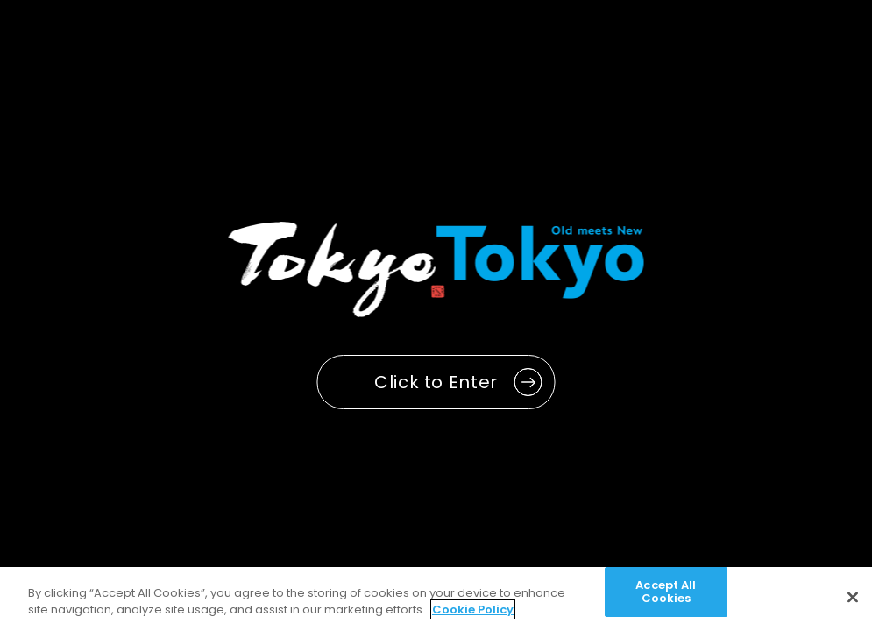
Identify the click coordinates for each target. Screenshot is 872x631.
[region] (436, 599)
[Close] (852, 597)
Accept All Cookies (665, 592)
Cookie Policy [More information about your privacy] (473, 609)
